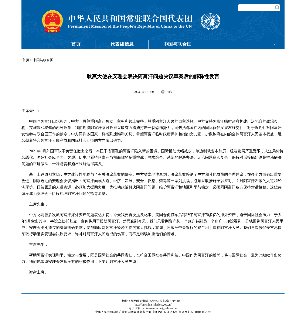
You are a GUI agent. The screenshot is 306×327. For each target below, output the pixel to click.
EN (274, 45)
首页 (76, 44)
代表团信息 (122, 44)
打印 (169, 91)
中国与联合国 (177, 44)
